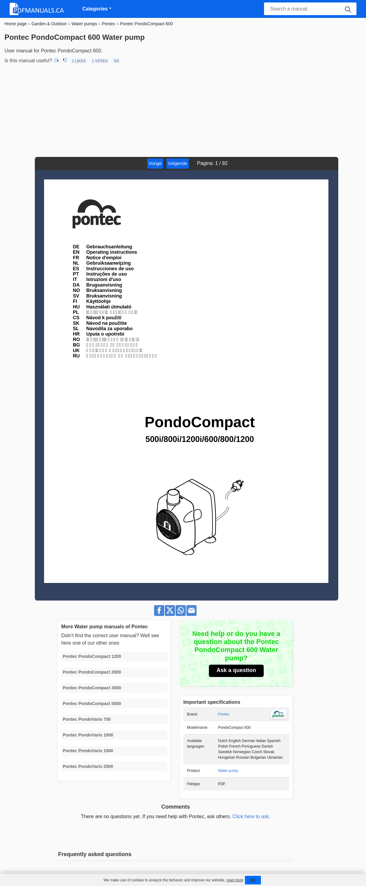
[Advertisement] (182, 111)
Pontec (224, 714)
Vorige (155, 163)
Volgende (177, 163)
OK (253, 880)
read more (234, 880)
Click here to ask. (251, 816)
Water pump (228, 771)
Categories (95, 8)
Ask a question (236, 670)
